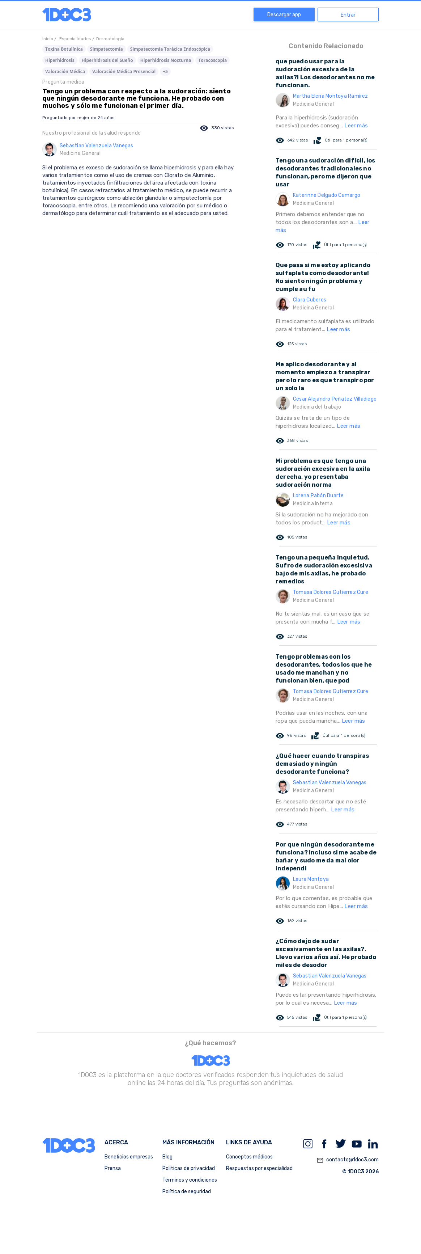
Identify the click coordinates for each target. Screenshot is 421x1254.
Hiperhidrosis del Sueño (107, 60)
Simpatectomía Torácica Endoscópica (170, 49)
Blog (167, 1157)
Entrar (348, 15)
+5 (165, 71)
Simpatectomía (106, 49)
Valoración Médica (65, 71)
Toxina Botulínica (64, 49)
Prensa (113, 1168)
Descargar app (284, 15)
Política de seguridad (186, 1191)
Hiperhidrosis (60, 60)
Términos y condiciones (189, 1180)
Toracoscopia (212, 60)
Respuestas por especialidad (259, 1168)
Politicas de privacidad (188, 1168)
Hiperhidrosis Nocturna (165, 60)
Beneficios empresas (129, 1157)
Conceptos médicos (249, 1157)
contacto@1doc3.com (347, 1160)
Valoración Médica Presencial (124, 71)
